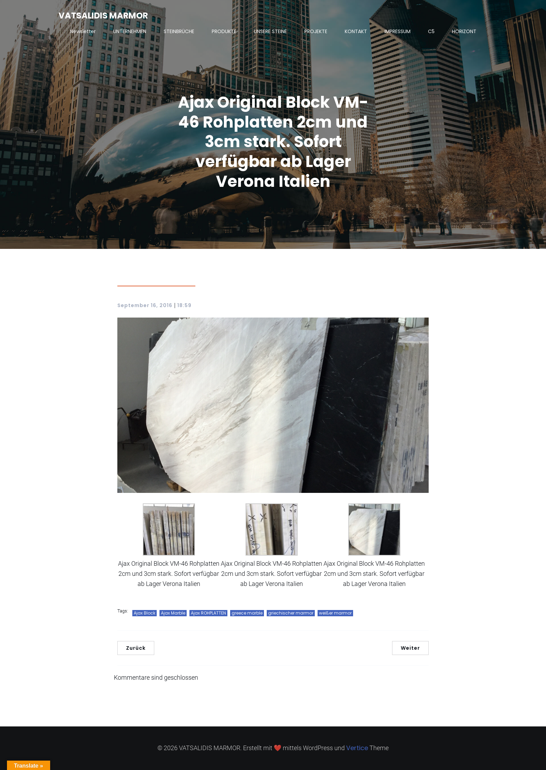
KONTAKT (356, 31)
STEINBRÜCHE (179, 31)
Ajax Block (144, 613)
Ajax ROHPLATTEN (208, 613)
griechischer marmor (290, 613)
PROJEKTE (315, 31)
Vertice (357, 748)
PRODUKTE (224, 31)
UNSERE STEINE (270, 31)
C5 (431, 31)
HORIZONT (464, 31)
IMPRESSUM (397, 31)
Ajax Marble (173, 613)
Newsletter (83, 31)
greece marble (247, 613)
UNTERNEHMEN (129, 31)
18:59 (184, 305)
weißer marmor (335, 613)
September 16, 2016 (144, 305)
